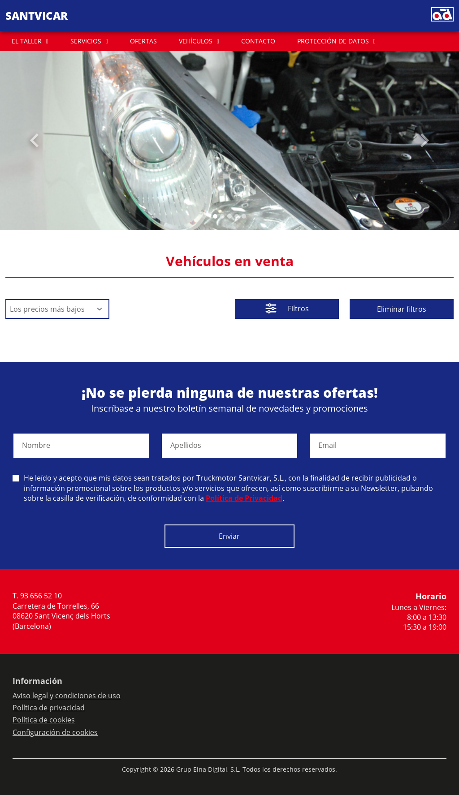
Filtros (287, 309)
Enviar (229, 536)
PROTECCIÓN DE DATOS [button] (333, 41)
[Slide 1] (222, 216)
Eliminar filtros (401, 309)
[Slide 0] (215, 216)
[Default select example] (57, 309)
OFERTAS (143, 41)
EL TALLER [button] (27, 41)
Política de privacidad (49, 708)
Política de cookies (44, 720)
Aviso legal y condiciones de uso (67, 695)
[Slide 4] (244, 216)
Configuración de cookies (55, 732)
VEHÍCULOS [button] (195, 41)
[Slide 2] (229, 216)
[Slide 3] (236, 216)
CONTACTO (258, 41)
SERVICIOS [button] (85, 41)
